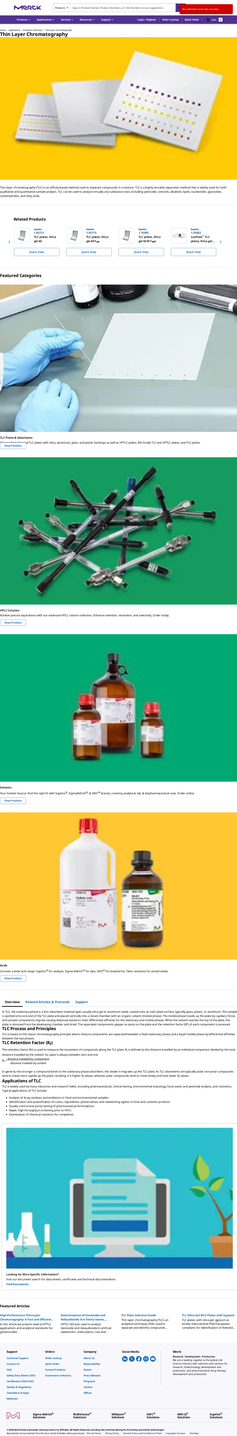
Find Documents (17, 1284)
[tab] (12, 1002)
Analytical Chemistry (32, 30)
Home (3, 30)
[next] (221, 242)
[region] (119, 241)
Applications (14, 30)
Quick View (36, 252)
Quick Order (192, 19)
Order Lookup (170, 19)
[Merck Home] (27, 8)
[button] (146, 19)
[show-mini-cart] (214, 19)
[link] (24, 1358)
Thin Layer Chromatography (58, 30)
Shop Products (13, 445)
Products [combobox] (60, 7)
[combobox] (119, 8)
